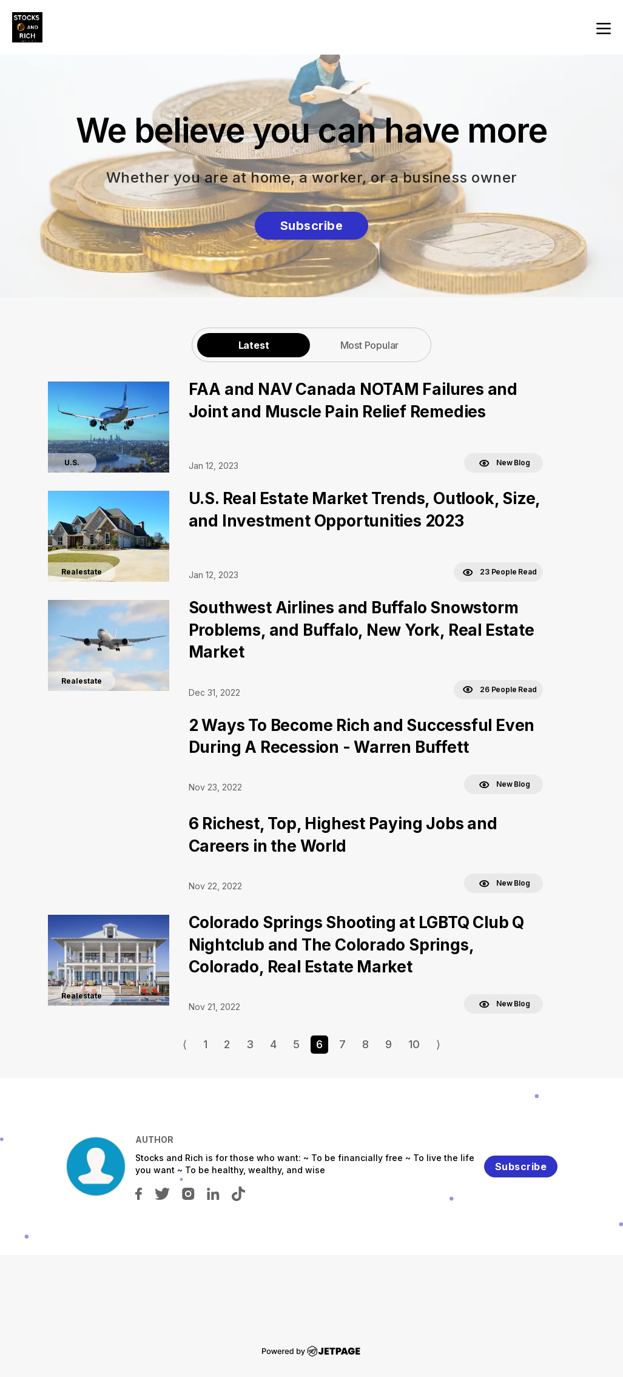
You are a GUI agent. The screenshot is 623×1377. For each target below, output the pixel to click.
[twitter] (162, 1193)
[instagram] (188, 1193)
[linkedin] (213, 1193)
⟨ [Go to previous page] (185, 1044)
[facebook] (138, 1193)
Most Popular (369, 345)
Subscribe (311, 225)
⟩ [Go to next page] (438, 1044)
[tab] (253, 345)
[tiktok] (238, 1193)
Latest (253, 345)
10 (414, 1044)
